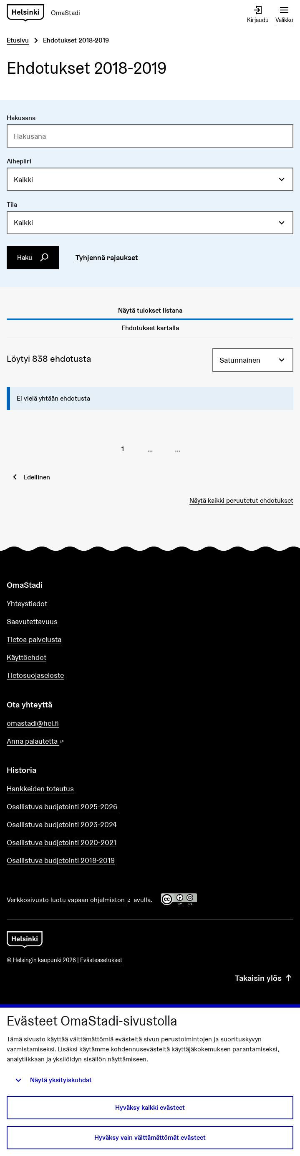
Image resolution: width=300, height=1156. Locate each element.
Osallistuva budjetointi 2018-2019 (61, 860)
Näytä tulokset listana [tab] (150, 310)
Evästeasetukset (101, 960)
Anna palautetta (59, 741)
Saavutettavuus (32, 621)
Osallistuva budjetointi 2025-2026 (62, 806)
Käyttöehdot (26, 657)
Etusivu (18, 40)
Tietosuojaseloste (35, 675)
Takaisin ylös (264, 978)
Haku (33, 257)
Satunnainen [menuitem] (239, 360)
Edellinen (36, 477)
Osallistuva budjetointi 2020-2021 (61, 842)
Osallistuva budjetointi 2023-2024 (62, 824)
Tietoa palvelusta (34, 639)
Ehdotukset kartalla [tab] (150, 327)
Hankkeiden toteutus (40, 788)
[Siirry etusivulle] (25, 939)
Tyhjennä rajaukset (107, 257)
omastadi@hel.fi (33, 723)
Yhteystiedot (27, 603)
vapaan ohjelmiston (100, 899)
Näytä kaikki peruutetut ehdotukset (241, 500)
